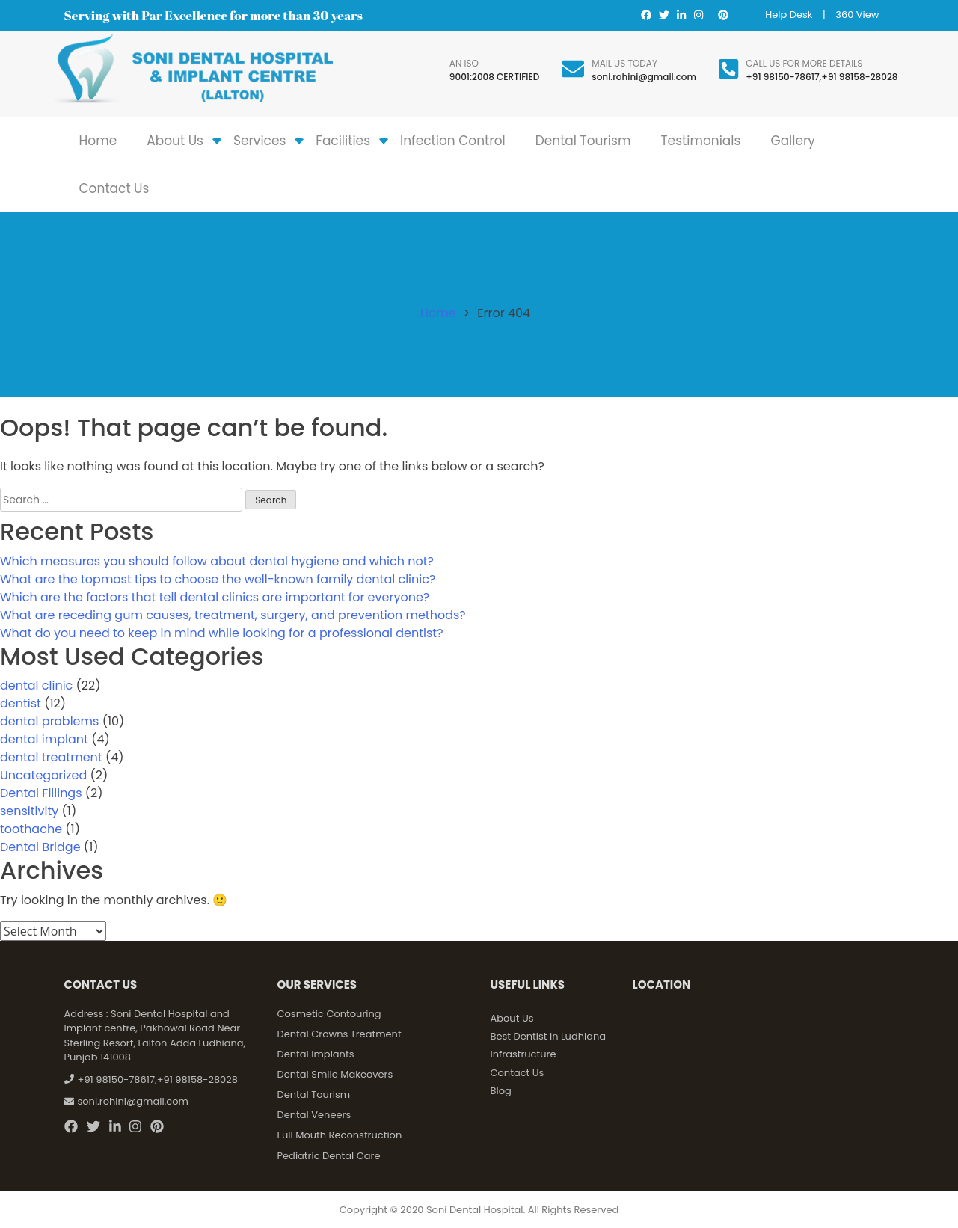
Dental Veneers (314, 1115)
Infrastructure (523, 1054)
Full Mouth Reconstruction (339, 1135)
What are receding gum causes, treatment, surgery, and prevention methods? (233, 615)
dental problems (49, 721)
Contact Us (114, 188)
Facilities (343, 141)
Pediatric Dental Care (329, 1156)
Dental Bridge (40, 847)
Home (98, 141)
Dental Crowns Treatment (339, 1034)
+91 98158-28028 (859, 76)
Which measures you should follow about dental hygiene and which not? (217, 561)
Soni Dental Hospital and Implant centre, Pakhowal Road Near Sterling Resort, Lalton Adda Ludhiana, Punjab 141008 (155, 1036)
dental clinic (36, 685)
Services (259, 141)
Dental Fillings (41, 793)
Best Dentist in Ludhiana (549, 1036)
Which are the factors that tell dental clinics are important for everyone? (214, 597)
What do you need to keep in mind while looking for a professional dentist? (221, 633)
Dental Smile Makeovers (335, 1074)
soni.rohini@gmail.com (644, 76)
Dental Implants (315, 1054)
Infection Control (453, 141)
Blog (501, 1091)
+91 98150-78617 (782, 76)
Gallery (792, 141)
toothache (31, 829)
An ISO (464, 63)
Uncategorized (43, 775)
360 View (857, 14)
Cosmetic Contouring (329, 1014)
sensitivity (29, 811)
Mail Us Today (624, 63)
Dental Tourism (583, 141)
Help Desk (788, 14)
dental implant (44, 739)
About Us (175, 141)
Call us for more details (804, 63)
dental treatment (51, 757)
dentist (20, 703)
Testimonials (700, 141)
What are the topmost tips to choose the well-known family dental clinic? (217, 579)
